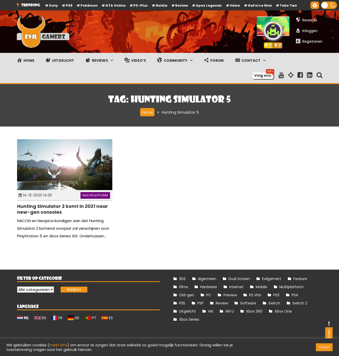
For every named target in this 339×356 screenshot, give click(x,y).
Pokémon (89, 5)
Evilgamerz (271, 278)
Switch (274, 303)
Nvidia (161, 5)
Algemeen (207, 278)
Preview (230, 295)
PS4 (295, 295)
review (181, 5)
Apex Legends (209, 5)
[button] (329, 5)
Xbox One (283, 311)
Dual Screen (239, 278)
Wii (210, 311)
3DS (182, 278)
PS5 (69, 5)
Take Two (288, 5)
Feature (300, 278)
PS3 (276, 295)
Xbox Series (189, 319)
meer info (58, 345)
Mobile (261, 286)
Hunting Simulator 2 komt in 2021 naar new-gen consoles (62, 209)
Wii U (229, 311)
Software (248, 303)
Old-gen (186, 295)
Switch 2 (299, 303)
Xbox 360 (254, 311)
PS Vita (255, 295)
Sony (53, 5)
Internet (236, 286)
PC (208, 295)
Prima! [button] (324, 347)
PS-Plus (140, 5)
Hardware (208, 286)
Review (222, 303)
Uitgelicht (187, 311)
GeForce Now (260, 5)
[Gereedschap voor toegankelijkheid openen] (314, 5)
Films (183, 286)
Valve (235, 5)
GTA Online (115, 5)
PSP (200, 303)
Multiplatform (95, 195)
